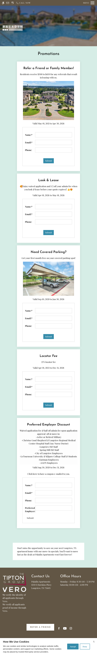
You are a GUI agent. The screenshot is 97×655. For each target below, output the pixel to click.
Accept (73, 646)
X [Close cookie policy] (93, 641)
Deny (85, 646)
